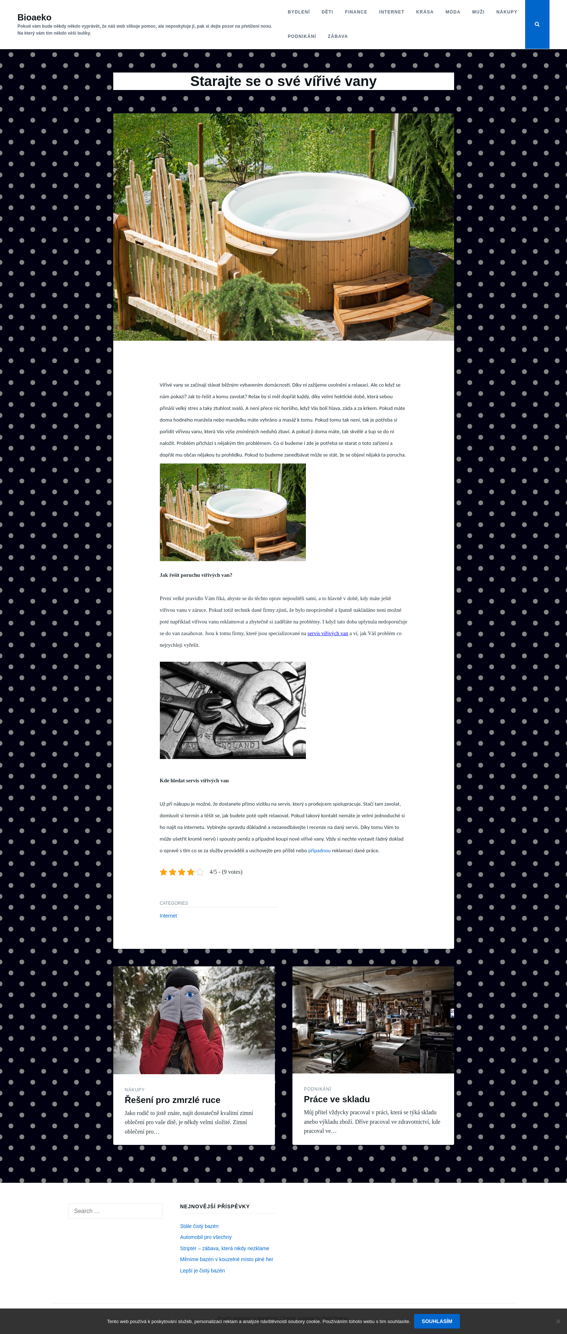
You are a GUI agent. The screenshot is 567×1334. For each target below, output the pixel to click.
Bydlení (299, 12)
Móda (452, 12)
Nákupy (506, 12)
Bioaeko (34, 17)
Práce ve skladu (337, 1099)
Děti (327, 12)
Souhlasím (437, 1321)
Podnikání (302, 36)
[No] (558, 1321)
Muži (478, 12)
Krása (425, 12)
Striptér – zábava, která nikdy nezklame (224, 1248)
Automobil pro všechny (206, 1237)
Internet (392, 12)
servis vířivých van (328, 633)
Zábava (338, 36)
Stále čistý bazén (199, 1226)
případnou (319, 850)
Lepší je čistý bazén (202, 1271)
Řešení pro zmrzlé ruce (173, 1100)
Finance (356, 12)
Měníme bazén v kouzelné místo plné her (226, 1259)
